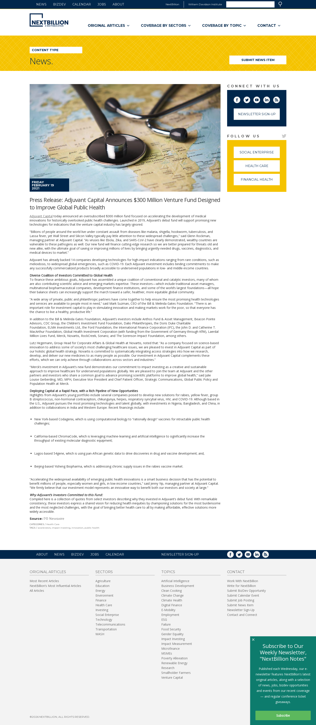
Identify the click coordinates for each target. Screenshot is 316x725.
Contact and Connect (242, 615)
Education (102, 586)
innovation (77, 527)
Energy (100, 590)
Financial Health (260, 181)
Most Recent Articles (44, 581)
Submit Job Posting (240, 600)
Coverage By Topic (224, 26)
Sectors (104, 572)
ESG (164, 619)
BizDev (59, 4)
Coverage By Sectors (166, 26)
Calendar (81, 4)
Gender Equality (172, 634)
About (118, 4)
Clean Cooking (171, 590)
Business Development (177, 586)
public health (91, 527)
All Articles (37, 590)
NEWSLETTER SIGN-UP (180, 554)
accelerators (44, 527)
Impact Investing (173, 639)
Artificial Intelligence (175, 581)
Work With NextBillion (242, 581)
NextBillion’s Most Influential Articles (55, 586)
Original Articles (109, 26)
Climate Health (171, 600)
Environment (104, 595)
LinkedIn (269, 99)
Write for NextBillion (241, 586)
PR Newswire (53, 519)
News (41, 4)
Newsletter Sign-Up (257, 114)
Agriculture (103, 581)
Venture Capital (172, 677)
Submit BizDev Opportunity (246, 590)
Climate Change (172, 595)
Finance (100, 600)
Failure (166, 624)
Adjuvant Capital (41, 216)
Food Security (171, 629)
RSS (279, 99)
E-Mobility (168, 610)
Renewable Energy (174, 663)
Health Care (52, 524)
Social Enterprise (260, 154)
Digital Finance (171, 605)
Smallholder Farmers (176, 673)
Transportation (106, 629)
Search (280, 4)
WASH (99, 634)
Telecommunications (110, 624)
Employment (170, 615)
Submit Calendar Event (243, 595)
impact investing (61, 527)
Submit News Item (258, 60)
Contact (269, 26)
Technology (103, 619)
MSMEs (166, 653)
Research (167, 668)
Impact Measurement (176, 644)
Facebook (233, 556)
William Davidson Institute (205, 4)
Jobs (101, 4)
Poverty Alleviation (174, 658)
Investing (101, 610)
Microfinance (170, 648)
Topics (168, 572)
